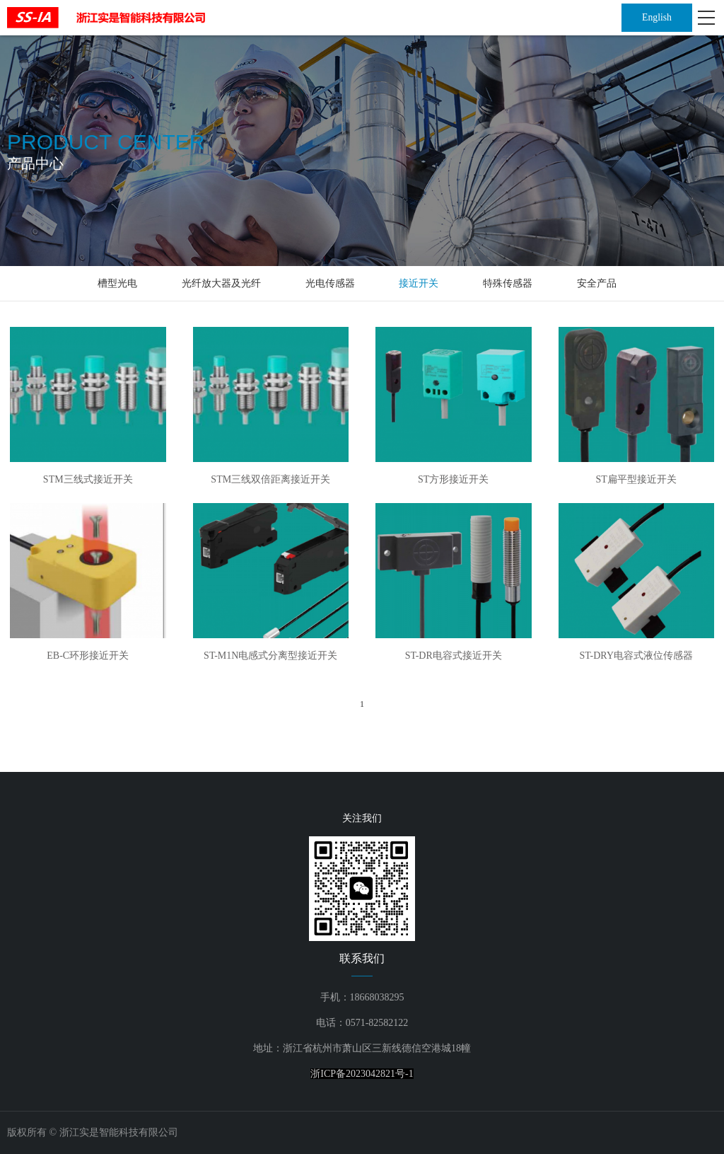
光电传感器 (330, 283)
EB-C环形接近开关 (88, 655)
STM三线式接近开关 (88, 479)
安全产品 (597, 283)
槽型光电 (117, 283)
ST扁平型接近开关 (636, 479)
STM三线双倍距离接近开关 (270, 479)
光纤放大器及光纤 (221, 283)
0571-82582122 (377, 1022)
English (657, 17)
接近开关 (418, 283)
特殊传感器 (507, 283)
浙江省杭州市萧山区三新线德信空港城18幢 (377, 1048)
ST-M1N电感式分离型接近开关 (270, 655)
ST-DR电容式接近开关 (453, 655)
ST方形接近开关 (453, 479)
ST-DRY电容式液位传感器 (636, 655)
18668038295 (377, 997)
